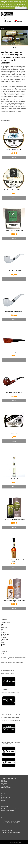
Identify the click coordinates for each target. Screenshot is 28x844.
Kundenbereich (6, 794)
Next (26, 38)
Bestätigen (18, 8)
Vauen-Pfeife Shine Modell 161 (14, 392)
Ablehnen (24, 8)
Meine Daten (4, 795)
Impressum (4, 783)
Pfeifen (2, 625)
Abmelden (3, 800)
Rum (2, 629)
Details (14, 157)
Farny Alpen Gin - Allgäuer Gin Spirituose (14, 519)
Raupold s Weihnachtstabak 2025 (14, 230)
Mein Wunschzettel (5, 797)
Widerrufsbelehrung (6, 787)
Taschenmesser (4, 639)
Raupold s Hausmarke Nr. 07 (10, 821)
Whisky (2, 642)
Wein (2, 640)
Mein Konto (9, 21)
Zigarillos (3, 644)
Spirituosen (3, 637)
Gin (2, 624)
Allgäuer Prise (13, 433)
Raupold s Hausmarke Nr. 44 (13, 149)
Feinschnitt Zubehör (5, 622)
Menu (2, 28)
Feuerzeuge (4, 619)
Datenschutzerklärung (9, 8)
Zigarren (3, 645)
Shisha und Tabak (5, 634)
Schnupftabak (4, 631)
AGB (2, 784)
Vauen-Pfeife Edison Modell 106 (13, 271)
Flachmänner (4, 621)
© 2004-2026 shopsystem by (14, 842)
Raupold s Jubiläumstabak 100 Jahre (14, 190)
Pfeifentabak (4, 627)
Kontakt (3, 780)
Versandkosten (4, 786)
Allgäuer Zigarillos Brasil (8, 822)
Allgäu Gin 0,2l (14, 478)
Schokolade (3, 632)
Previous (3, 38)
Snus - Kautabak (5, 635)
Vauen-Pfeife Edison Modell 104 (13, 311)
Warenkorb (19, 21)
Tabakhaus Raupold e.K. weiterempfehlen (11, 832)
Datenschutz (4, 781)
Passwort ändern (5, 798)
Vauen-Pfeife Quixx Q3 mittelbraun (14, 352)
